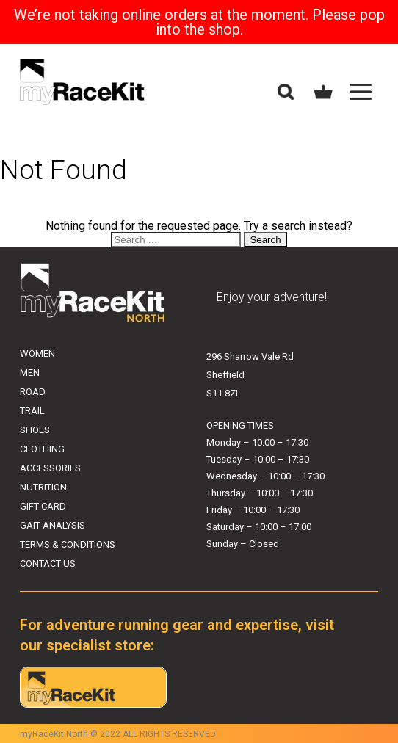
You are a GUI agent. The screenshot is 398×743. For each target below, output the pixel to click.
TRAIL (32, 410)
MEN (30, 372)
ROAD (33, 391)
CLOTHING (42, 448)
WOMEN (37, 353)
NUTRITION (43, 487)
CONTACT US (48, 563)
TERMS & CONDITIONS (67, 544)
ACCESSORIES (50, 468)
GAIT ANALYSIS (52, 525)
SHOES (35, 429)
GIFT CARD (43, 506)
